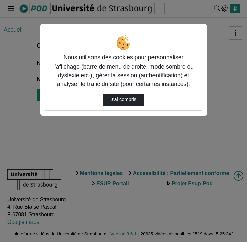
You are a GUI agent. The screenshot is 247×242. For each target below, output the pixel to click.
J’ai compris (123, 99)
